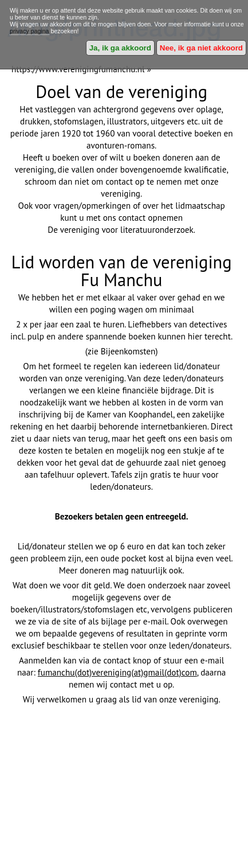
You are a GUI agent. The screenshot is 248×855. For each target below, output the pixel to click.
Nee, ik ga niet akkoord (201, 48)
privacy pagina (29, 31)
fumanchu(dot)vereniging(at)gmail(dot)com (117, 672)
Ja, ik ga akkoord (120, 48)
